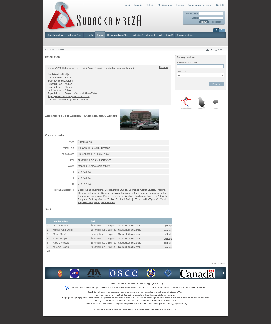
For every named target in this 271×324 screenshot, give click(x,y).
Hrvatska (186, 103)
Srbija (201, 103)
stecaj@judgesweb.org (176, 303)
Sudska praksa (55, 35)
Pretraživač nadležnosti (143, 35)
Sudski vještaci (74, 35)
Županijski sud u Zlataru (60, 87)
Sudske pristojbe (185, 35)
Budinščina (97, 190)
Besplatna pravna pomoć (200, 5)
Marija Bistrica (110, 196)
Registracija (216, 22)
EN (222, 30)
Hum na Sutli (84, 193)
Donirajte (138, 5)
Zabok (163, 199)
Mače (99, 196)
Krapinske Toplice (158, 193)
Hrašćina (160, 190)
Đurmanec (134, 190)
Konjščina (115, 193)
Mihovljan (123, 196)
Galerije (150, 5)
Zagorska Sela (85, 202)
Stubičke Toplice (106, 199)
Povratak (163, 67)
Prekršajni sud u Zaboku (60, 90)
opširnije (168, 225)
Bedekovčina (84, 190)
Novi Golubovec (137, 196)
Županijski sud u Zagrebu (60, 84)
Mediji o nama (165, 5)
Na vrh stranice (218, 263)
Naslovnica (49, 49)
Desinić (108, 190)
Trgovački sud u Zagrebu (60, 80)
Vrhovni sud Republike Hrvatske (94, 148)
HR (216, 30)
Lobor (92, 196)
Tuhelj (138, 199)
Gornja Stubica (147, 190)
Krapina (144, 193)
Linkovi (126, 5)
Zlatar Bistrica (108, 202)
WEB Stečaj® (166, 35)
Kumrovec (83, 196)
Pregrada (82, 199)
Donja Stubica (120, 190)
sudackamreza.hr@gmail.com (163, 309)
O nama (180, 5)
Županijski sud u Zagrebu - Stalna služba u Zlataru (73, 93)
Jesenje (96, 193)
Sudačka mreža (94, 15)
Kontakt (220, 5)
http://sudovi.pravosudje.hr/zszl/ (94, 166)
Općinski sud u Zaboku (59, 77)
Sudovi (100, 35)
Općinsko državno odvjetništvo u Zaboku (68, 99)
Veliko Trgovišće (151, 199)
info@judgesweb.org (153, 283)
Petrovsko (162, 196)
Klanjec (105, 193)
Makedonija (215, 104)
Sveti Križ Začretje (125, 199)
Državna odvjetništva (117, 35)
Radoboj (93, 199)
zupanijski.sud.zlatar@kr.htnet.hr (94, 160)
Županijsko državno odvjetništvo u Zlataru (68, 96)
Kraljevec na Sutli (130, 193)
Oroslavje (151, 196)
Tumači (89, 35)
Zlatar (97, 202)
